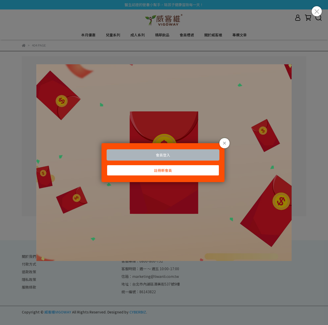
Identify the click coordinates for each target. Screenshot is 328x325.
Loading (164, 162)
